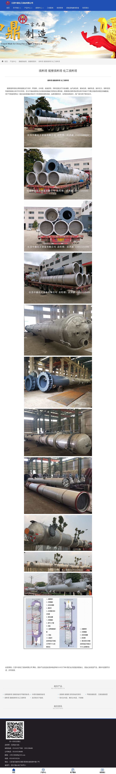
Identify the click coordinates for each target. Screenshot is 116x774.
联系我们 (85, 8)
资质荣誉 (60, 8)
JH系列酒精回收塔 (38, 694)
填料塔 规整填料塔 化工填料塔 (15, 698)
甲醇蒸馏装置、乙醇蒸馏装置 (97, 694)
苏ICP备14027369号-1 (18, 765)
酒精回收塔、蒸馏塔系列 (27, 61)
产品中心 (13, 61)
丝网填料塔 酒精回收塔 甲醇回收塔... (17, 694)
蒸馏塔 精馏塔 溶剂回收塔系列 (70, 694)
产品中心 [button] (28, 8)
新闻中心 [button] (40, 8)
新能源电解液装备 (72, 8)
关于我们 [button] (17, 8)
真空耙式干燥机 (37, 698)
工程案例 (50, 8)
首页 (8, 8)
